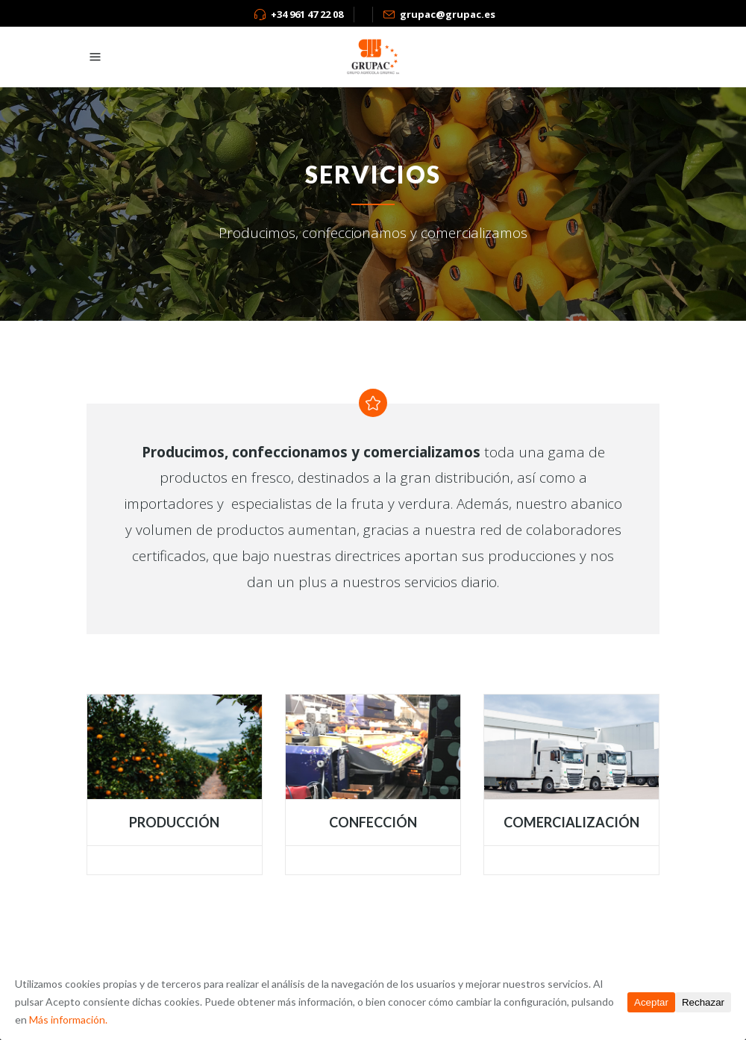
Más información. (68, 1019)
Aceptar (651, 1002)
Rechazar (703, 1002)
